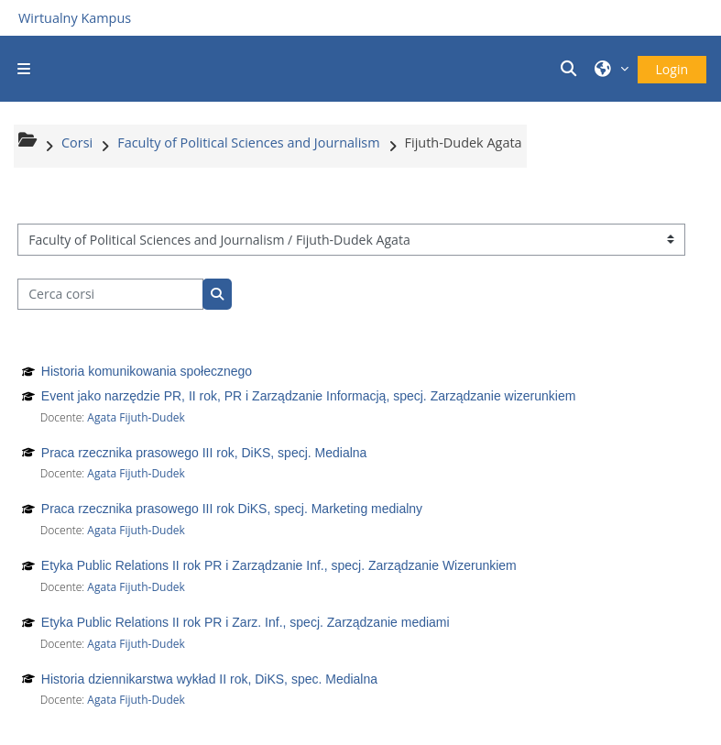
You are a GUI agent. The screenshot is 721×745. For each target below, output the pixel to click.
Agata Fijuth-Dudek (136, 417)
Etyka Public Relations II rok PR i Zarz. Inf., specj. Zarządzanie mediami (245, 622)
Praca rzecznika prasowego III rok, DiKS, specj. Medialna (204, 452)
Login (672, 69)
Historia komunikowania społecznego (146, 371)
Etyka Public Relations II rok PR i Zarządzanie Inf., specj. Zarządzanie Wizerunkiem (279, 565)
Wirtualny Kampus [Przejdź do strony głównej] (74, 18)
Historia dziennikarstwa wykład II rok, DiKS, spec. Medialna (209, 679)
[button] (571, 69)
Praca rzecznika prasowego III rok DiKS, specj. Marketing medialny (231, 508)
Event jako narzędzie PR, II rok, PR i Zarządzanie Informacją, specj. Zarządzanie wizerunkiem (308, 396)
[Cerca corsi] (110, 295)
